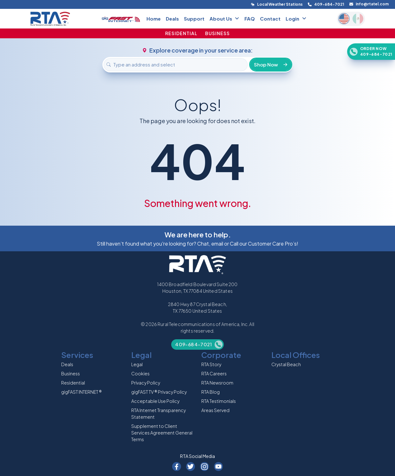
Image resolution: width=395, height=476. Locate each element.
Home (153, 19)
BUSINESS (217, 33)
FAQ (249, 19)
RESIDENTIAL (181, 33)
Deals (172, 19)
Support (194, 19)
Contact (270, 19)
